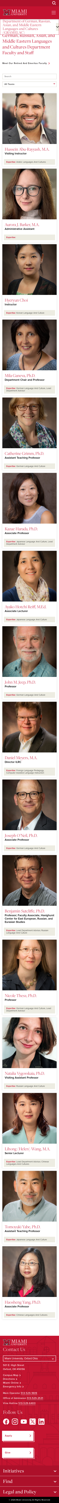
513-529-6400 (27, 1403)
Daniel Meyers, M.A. (21, 757)
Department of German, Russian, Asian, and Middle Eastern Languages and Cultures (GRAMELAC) (27, 27)
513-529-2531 (35, 1398)
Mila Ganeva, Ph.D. (20, 375)
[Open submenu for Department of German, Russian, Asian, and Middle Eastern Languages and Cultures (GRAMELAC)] (57, 27)
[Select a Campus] (29, 1358)
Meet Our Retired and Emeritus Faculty (24, 63)
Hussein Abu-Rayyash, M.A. (27, 149)
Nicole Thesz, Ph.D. (21, 995)
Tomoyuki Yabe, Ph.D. (22, 1226)
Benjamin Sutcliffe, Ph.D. (25, 911)
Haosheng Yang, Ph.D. (23, 1302)
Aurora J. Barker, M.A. (22, 224)
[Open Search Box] (54, 3)
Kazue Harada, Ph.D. (21, 528)
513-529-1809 (29, 1393)
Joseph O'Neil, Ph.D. (21, 835)
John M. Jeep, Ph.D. (20, 682)
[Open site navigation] (53, 12)
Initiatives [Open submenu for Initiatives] (13, 1471)
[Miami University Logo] (15, 12)
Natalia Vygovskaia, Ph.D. (25, 1073)
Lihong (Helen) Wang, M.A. (27, 1148)
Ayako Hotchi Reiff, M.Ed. (25, 606)
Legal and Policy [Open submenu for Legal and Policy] (20, 1491)
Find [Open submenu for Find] (8, 1481)
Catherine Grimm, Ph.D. (24, 453)
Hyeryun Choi (16, 300)
